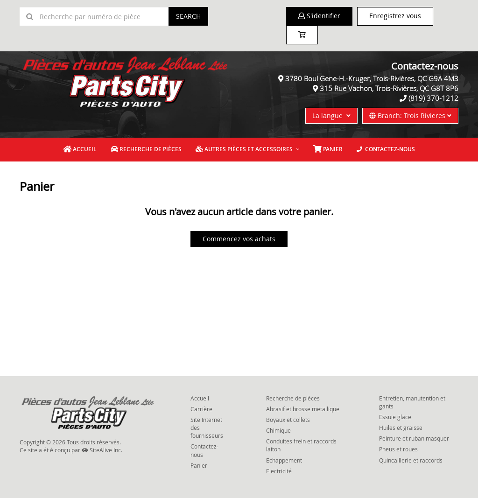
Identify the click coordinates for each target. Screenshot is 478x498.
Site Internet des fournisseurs (206, 427)
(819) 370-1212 (433, 98)
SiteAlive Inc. (102, 450)
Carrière (201, 409)
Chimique (278, 430)
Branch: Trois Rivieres (410, 115)
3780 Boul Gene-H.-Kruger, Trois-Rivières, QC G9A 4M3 (371, 78)
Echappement (284, 460)
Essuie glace (395, 417)
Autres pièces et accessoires (244, 149)
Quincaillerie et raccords (411, 460)
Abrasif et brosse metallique (302, 409)
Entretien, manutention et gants (412, 402)
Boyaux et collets (288, 419)
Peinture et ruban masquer (414, 438)
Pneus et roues (398, 449)
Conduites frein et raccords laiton (301, 445)
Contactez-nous (386, 149)
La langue (331, 115)
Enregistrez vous (395, 15)
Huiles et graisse (400, 427)
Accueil (80, 149)
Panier (198, 465)
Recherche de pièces (146, 149)
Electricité (279, 471)
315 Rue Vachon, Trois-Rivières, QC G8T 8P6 (389, 88)
